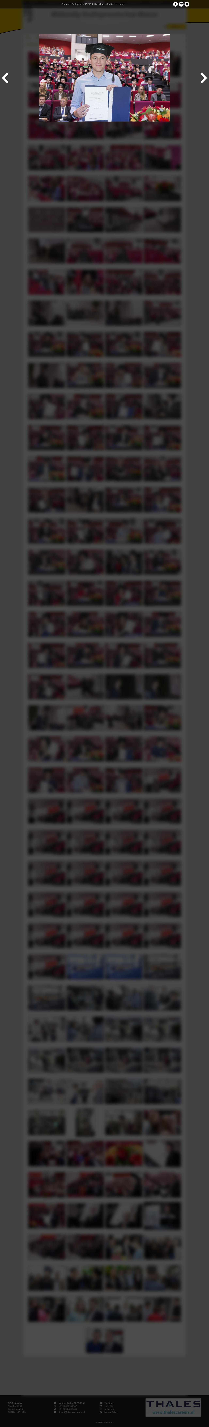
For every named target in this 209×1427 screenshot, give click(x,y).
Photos (65, 4)
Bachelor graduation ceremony (109, 4)
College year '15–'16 (81, 4)
